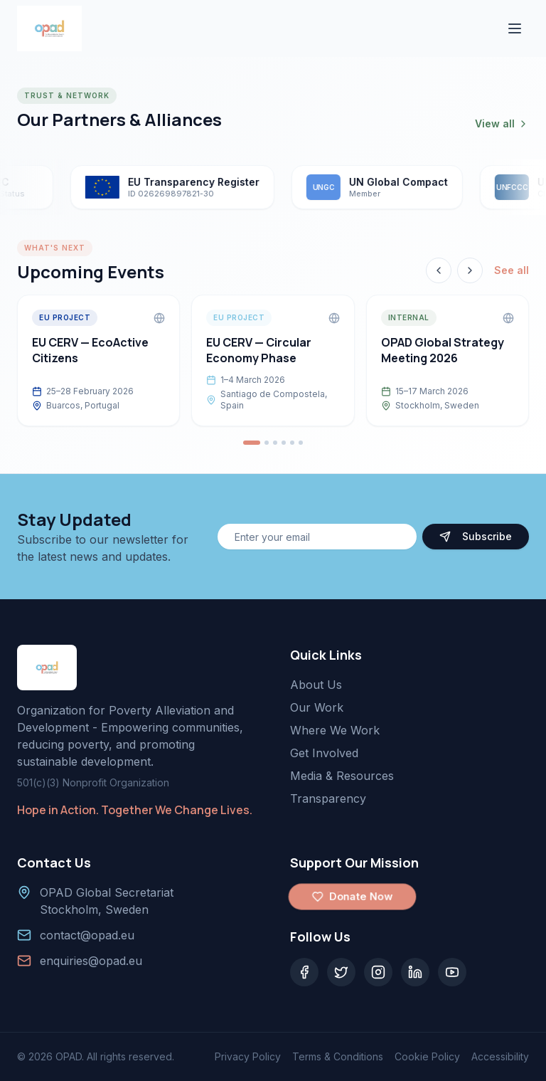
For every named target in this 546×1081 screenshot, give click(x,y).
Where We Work (335, 730)
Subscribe (475, 536)
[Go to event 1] (251, 443)
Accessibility (500, 1056)
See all (511, 270)
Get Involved (324, 753)
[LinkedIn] (415, 972)
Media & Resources (342, 776)
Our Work (316, 707)
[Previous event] (438, 270)
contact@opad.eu (87, 935)
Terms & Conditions (337, 1056)
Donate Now (352, 896)
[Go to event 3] (275, 443)
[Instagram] (378, 972)
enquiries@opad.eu (91, 961)
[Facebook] (304, 972)
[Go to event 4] (284, 443)
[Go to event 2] (266, 443)
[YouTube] (452, 972)
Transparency (328, 798)
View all (502, 123)
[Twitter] (341, 972)
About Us (316, 684)
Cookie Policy (427, 1056)
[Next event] (470, 270)
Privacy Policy (248, 1056)
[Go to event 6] (301, 443)
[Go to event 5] (292, 443)
